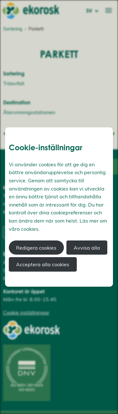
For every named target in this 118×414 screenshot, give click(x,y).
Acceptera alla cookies (42, 264)
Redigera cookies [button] (36, 248)
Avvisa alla (87, 248)
